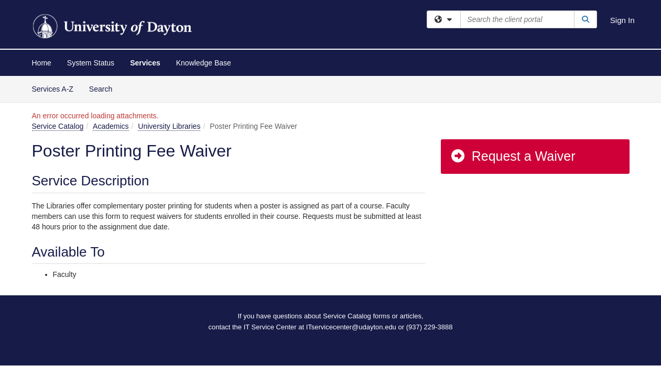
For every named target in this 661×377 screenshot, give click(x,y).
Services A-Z (52, 89)
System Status (90, 63)
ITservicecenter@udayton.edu (351, 327)
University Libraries (169, 126)
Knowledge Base (203, 63)
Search (104, 88)
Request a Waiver (513, 156)
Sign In (622, 20)
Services (145, 63)
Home (41, 63)
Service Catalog (58, 126)
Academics (110, 126)
